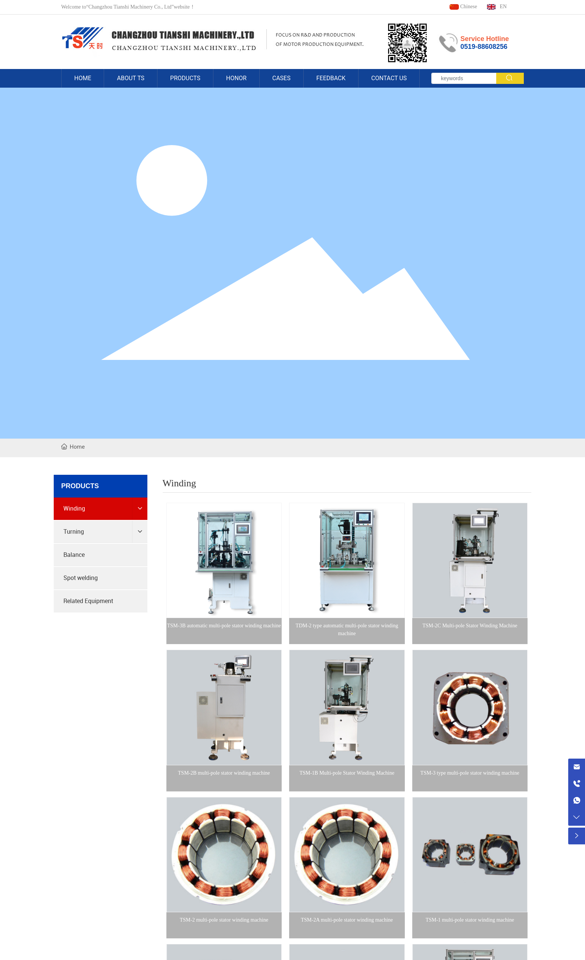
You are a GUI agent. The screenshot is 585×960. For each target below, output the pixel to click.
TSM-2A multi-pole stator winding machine (347, 920)
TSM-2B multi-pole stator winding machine (224, 773)
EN (497, 6)
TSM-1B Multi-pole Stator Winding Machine (347, 773)
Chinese (463, 6)
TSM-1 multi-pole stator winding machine (470, 920)
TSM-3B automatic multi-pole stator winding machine (224, 625)
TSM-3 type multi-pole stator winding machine (469, 773)
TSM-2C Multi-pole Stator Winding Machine (469, 625)
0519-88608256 (483, 46)
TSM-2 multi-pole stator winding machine (224, 920)
